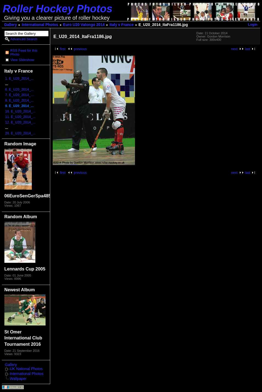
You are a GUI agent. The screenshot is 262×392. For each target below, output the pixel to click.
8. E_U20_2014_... (19, 100)
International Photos (40, 25)
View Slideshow (22, 60)
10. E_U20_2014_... (20, 111)
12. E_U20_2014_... (20, 122)
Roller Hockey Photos (57, 9)
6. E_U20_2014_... (19, 89)
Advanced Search (23, 39)
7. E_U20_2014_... (19, 95)
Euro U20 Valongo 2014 (84, 25)
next (234, 49)
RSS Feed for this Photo (23, 52)
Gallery (10, 25)
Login (252, 25)
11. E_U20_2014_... (20, 117)
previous (80, 49)
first (63, 49)
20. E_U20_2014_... (20, 133)
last (247, 49)
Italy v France (121, 25)
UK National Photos (26, 369)
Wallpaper (18, 379)
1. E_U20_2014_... (19, 78)
